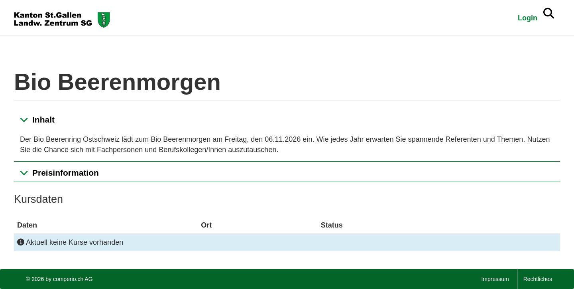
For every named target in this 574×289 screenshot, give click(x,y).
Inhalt (43, 119)
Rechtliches (537, 279)
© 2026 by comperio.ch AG (59, 279)
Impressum (495, 279)
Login (527, 18)
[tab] (287, 120)
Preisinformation (65, 172)
